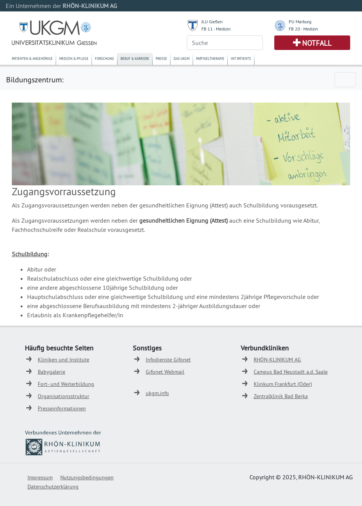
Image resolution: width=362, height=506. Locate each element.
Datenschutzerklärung (53, 486)
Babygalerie (51, 371)
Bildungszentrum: (34, 79)
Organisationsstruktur (63, 396)
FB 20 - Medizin (303, 29)
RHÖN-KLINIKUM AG (277, 359)
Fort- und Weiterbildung (66, 384)
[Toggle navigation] (345, 79)
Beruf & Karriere (135, 58)
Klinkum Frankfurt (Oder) (283, 384)
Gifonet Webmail (165, 371)
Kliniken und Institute (63, 359)
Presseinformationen (62, 408)
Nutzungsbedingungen (87, 477)
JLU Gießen (212, 21)
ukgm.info (157, 393)
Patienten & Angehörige (32, 58)
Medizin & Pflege (73, 58)
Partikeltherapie (210, 58)
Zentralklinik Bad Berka (281, 396)
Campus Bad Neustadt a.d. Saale (291, 371)
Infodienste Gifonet (168, 359)
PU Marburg (300, 21)
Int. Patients (241, 58)
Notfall (316, 43)
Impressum (40, 477)
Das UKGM (182, 58)
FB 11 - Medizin (216, 29)
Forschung (104, 58)
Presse (161, 58)
